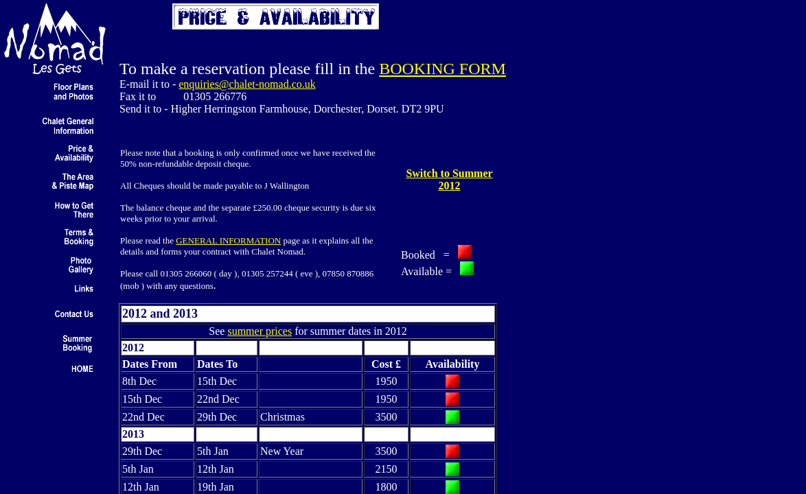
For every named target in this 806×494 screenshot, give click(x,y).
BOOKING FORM (442, 69)
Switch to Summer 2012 (449, 179)
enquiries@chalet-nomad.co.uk (247, 84)
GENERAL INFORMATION (228, 240)
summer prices (259, 331)
